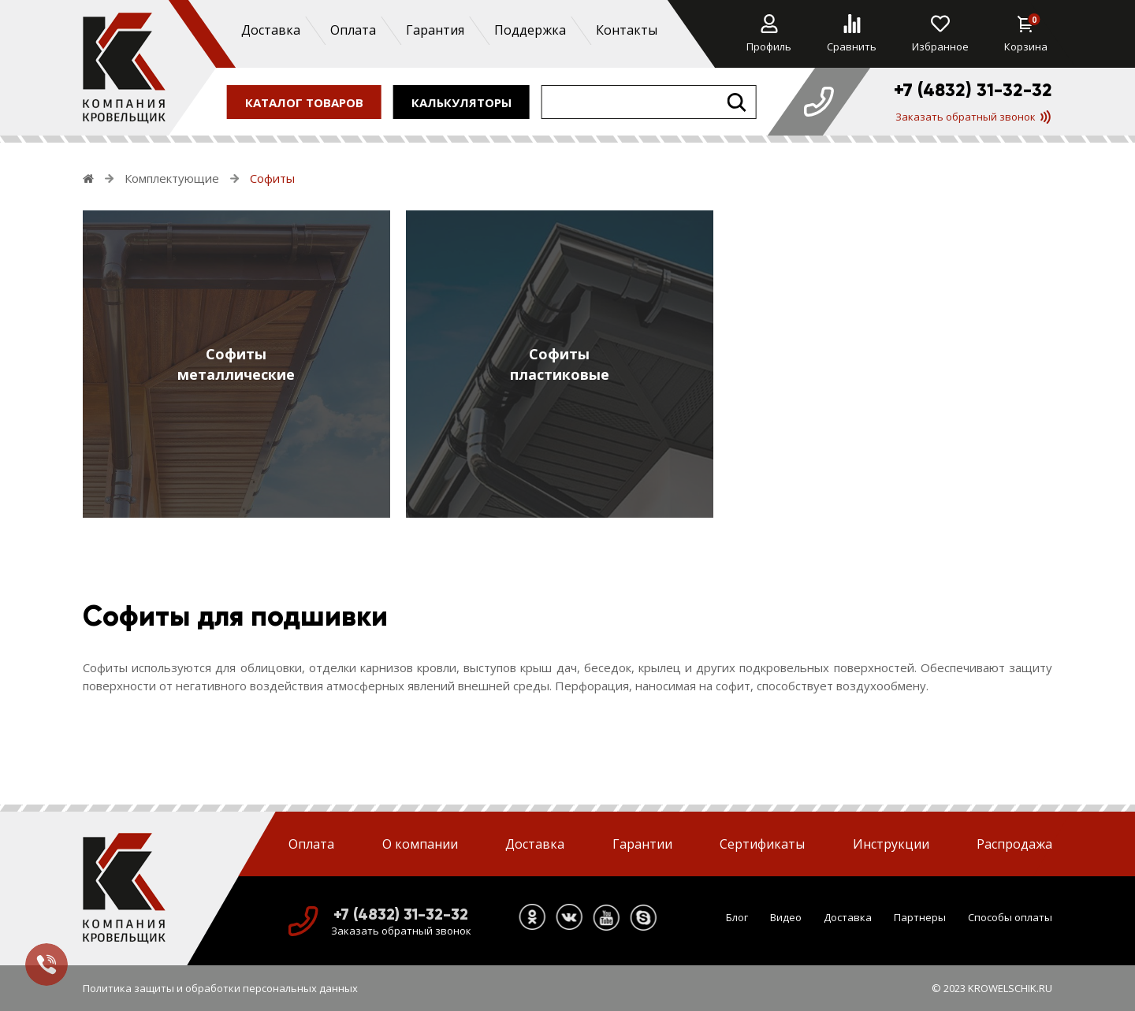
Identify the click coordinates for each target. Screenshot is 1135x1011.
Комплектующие (172, 178)
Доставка (270, 30)
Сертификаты (762, 844)
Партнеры (920, 917)
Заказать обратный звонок (973, 117)
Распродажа (1014, 844)
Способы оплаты (1010, 917)
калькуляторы (461, 102)
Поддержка (529, 30)
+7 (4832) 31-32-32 (973, 90)
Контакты (626, 30)
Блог (737, 917)
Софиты (272, 178)
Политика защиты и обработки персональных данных (220, 988)
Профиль (768, 34)
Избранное (940, 34)
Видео (786, 917)
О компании (420, 844)
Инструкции (891, 844)
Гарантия (434, 30)
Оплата (352, 30)
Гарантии (642, 844)
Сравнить (851, 34)
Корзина (1026, 34)
